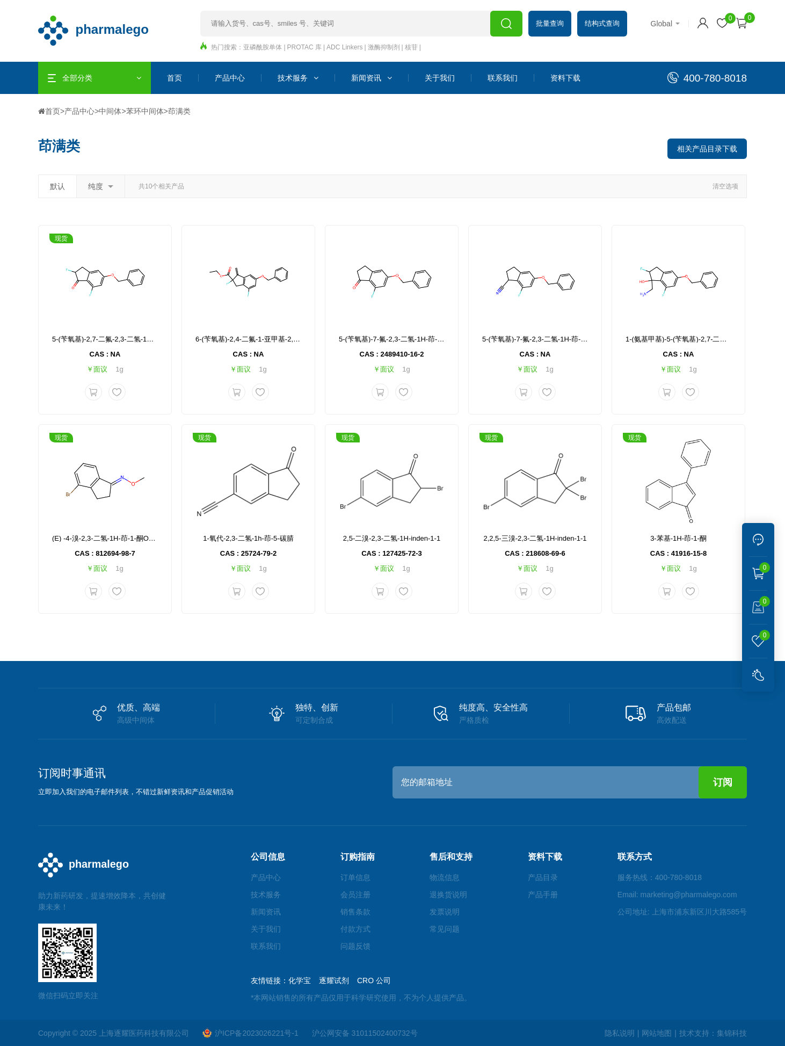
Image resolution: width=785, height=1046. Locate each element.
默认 (57, 186)
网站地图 (657, 1033)
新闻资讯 (371, 78)
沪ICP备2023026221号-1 (250, 1033)
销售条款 (355, 911)
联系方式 (634, 856)
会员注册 (355, 894)
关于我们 (440, 78)
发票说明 (445, 911)
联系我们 (503, 78)
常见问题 (445, 929)
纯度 (100, 186)
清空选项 (725, 186)
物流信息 (445, 877)
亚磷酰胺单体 (262, 47)
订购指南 (357, 856)
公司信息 (268, 856)
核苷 (411, 47)
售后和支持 (451, 856)
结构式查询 (602, 23)
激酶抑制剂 (384, 47)
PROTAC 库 (304, 47)
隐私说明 (620, 1033)
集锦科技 (732, 1033)
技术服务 (298, 78)
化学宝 (299, 980)
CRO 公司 (374, 980)
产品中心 (230, 78)
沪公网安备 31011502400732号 (365, 1033)
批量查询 (550, 23)
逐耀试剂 (334, 980)
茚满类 (179, 111)
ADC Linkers (344, 47)
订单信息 (355, 877)
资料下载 (565, 78)
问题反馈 (355, 946)
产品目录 (543, 877)
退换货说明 (448, 894)
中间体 (110, 111)
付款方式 (355, 929)
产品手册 (543, 894)
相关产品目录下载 (707, 148)
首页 (174, 78)
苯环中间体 (145, 111)
